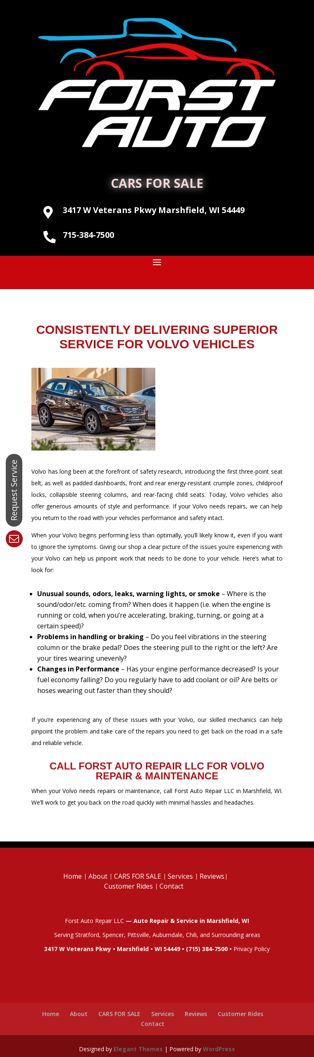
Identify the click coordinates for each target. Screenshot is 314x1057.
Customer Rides (128, 886)
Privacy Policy (251, 949)
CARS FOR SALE (157, 183)
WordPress (219, 1049)
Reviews (212, 876)
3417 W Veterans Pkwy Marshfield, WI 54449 (154, 210)
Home (72, 876)
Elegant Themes (138, 1049)
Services (180, 876)
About (97, 876)
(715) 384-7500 (207, 949)
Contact (171, 886)
